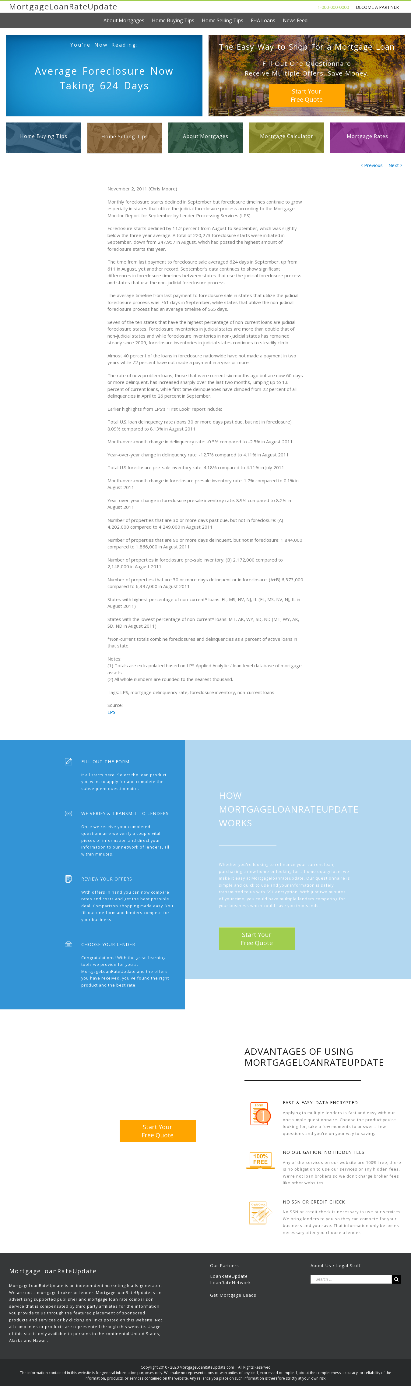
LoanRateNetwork (230, 1282)
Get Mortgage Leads (233, 1295)
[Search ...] (351, 1279)
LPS (111, 712)
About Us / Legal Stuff (336, 1265)
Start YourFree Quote (307, 95)
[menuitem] (128, 20)
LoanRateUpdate (229, 1276)
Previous (373, 165)
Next (393, 165)
